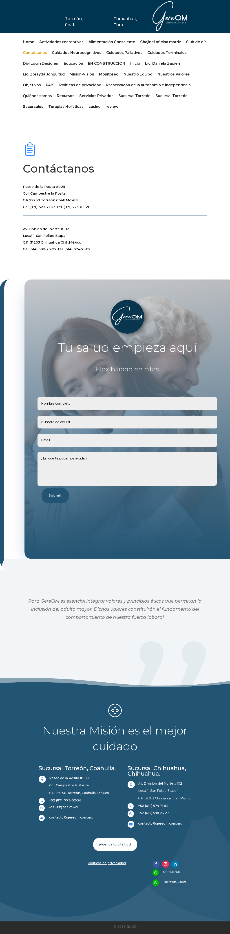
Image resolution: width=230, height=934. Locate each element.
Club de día (196, 42)
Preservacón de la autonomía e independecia (148, 85)
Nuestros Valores (173, 74)
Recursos (65, 96)
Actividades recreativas (61, 42)
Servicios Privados (96, 96)
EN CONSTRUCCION (106, 64)
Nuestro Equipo (138, 74)
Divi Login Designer (41, 64)
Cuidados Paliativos (124, 53)
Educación (73, 64)
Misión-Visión (82, 74)
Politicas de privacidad (80, 85)
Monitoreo (109, 74)
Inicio (135, 64)
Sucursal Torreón (134, 96)
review (112, 107)
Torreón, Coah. (74, 22)
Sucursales (33, 107)
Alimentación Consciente (111, 42)
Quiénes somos (37, 96)
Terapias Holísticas (66, 107)
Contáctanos (35, 53)
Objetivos (32, 85)
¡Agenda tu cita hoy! (115, 844)
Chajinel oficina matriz (160, 42)
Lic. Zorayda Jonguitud (44, 74)
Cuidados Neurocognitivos (76, 53)
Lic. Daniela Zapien (162, 64)
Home (28, 42)
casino (94, 107)
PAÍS (50, 85)
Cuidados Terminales (167, 53)
